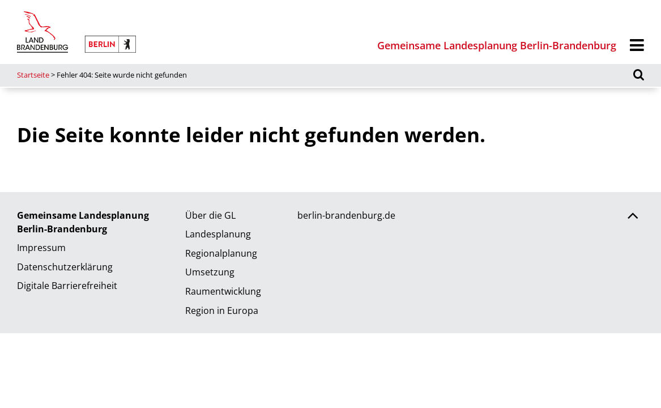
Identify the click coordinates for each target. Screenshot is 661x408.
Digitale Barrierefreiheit (67, 285)
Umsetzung (209, 272)
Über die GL (210, 215)
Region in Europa (221, 310)
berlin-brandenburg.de (346, 215)
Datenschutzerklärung (65, 267)
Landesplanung (218, 234)
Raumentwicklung (223, 291)
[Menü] (637, 45)
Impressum (41, 247)
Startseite (33, 75)
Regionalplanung (221, 253)
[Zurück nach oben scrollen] (632, 217)
